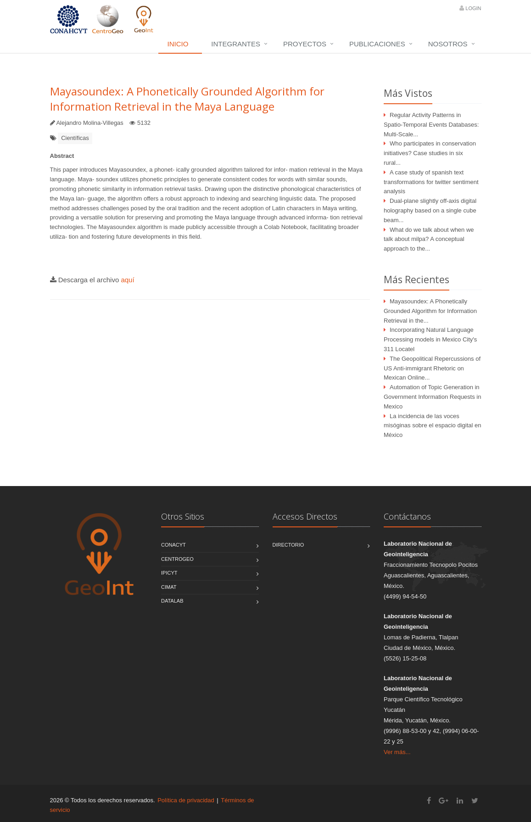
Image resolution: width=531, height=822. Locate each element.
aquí (127, 280)
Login (473, 8)
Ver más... (397, 752)
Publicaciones (377, 44)
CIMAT (168, 587)
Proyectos (304, 44)
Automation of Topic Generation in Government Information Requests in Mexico (432, 397)
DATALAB (172, 601)
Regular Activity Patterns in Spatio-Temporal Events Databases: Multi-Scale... (431, 125)
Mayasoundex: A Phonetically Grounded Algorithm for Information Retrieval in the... (430, 311)
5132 (144, 122)
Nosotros (448, 44)
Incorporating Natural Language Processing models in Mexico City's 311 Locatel (430, 339)
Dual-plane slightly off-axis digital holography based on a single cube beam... (430, 210)
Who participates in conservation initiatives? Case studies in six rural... (430, 153)
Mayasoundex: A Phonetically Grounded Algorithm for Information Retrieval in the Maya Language (187, 99)
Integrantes (235, 44)
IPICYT (169, 573)
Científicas (75, 137)
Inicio (178, 44)
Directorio (288, 545)
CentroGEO (177, 559)
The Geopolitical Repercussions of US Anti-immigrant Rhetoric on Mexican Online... (432, 368)
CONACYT (173, 545)
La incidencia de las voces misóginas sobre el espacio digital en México (432, 426)
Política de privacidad (185, 800)
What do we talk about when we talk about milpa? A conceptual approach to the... (429, 239)
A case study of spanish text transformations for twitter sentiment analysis (431, 182)
